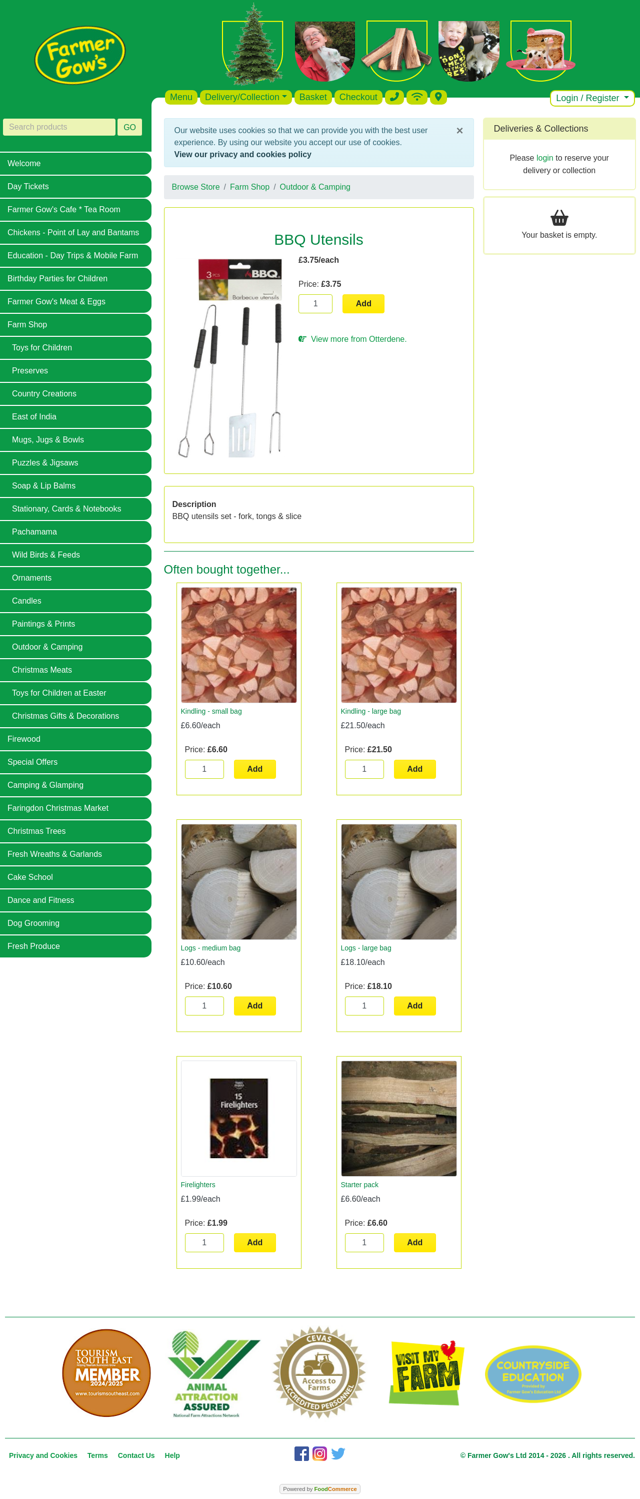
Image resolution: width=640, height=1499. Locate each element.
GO (130, 127)
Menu (181, 97)
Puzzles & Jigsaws (45, 462)
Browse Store (196, 187)
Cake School (30, 877)
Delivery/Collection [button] (242, 97)
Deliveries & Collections (541, 129)
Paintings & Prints (43, 624)
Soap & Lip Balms (44, 485)
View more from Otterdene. (352, 339)
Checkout (359, 97)
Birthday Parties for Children (58, 278)
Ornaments (32, 578)
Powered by (319, 1489)
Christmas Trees (37, 831)
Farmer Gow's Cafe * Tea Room (64, 209)
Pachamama (34, 532)
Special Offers (33, 762)
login (545, 158)
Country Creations (44, 393)
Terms (98, 1455)
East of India (34, 416)
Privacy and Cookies (43, 1455)
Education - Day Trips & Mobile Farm (73, 255)
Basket (313, 97)
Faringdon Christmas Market (58, 808)
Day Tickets (28, 186)
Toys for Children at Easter (59, 693)
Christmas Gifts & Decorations (65, 716)
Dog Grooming (34, 923)
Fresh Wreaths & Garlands (55, 854)
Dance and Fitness (41, 900)
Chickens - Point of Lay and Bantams (73, 232)
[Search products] (59, 127)
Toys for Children (42, 347)
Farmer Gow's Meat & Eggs (57, 301)
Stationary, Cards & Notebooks (66, 509)
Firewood (24, 739)
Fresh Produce (34, 946)
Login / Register (589, 98)
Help (172, 1455)
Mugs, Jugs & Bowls (48, 439)
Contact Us (136, 1455)
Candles (27, 601)
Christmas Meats (42, 670)
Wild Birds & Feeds (46, 555)
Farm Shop (27, 324)
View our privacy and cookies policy (243, 154)
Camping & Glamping (46, 785)
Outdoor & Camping (47, 647)
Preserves (30, 370)
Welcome (24, 163)
